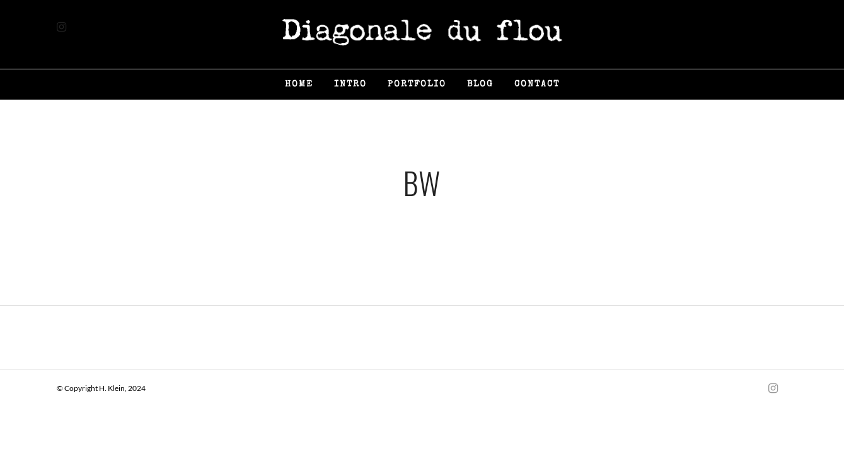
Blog (480, 84)
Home (299, 84)
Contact (537, 84)
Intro (350, 84)
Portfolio (417, 84)
